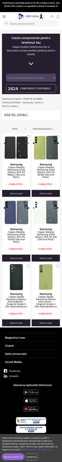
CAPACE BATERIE (11, 102)
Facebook (12, 370)
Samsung (28, 102)
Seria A (39, 102)
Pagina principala (11, 98)
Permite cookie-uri (13, 456)
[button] (51, 16)
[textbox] (31, 78)
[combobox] (31, 78)
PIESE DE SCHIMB (32, 98)
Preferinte (32, 456)
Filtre (15, 128)
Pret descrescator (42, 128)
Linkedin (11, 376)
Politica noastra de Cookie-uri (36, 449)
